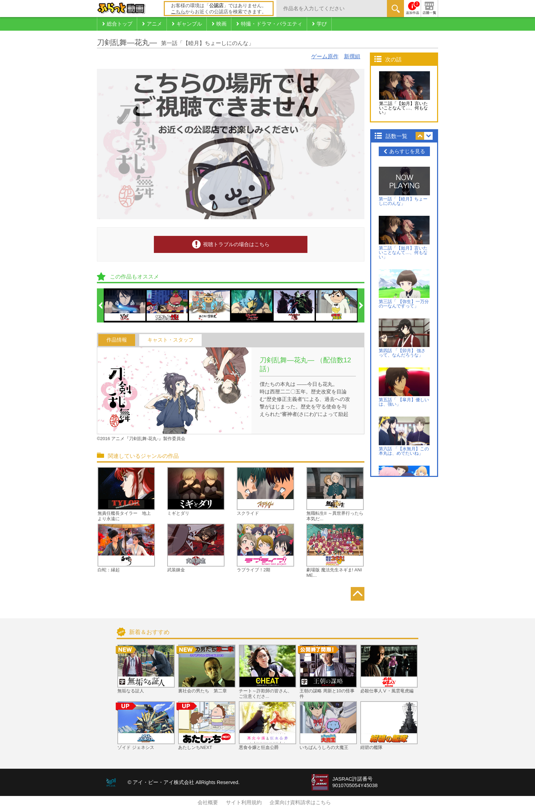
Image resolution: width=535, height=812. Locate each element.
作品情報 (116, 340)
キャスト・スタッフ (170, 340)
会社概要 (208, 802)
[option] (125, 305)
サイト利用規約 (244, 802)
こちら (178, 11)
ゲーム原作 (324, 56)
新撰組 (352, 56)
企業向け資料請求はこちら (300, 802)
